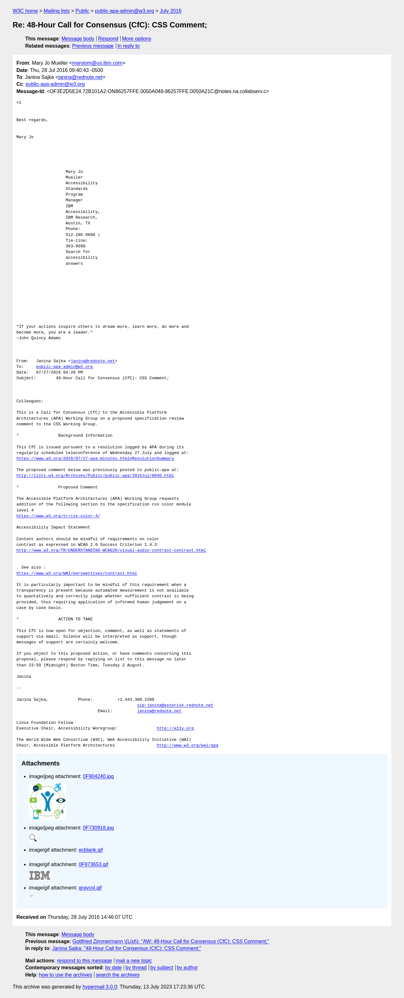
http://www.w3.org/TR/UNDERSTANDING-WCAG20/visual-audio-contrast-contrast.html (111, 550)
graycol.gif (90, 887)
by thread (136, 967)
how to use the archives (65, 974)
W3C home (25, 11)
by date (113, 967)
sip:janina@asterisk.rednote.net (175, 705)
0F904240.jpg (98, 776)
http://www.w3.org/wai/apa (187, 745)
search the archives (118, 974)
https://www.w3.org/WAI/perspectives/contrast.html (76, 573)
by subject (161, 967)
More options (137, 38)
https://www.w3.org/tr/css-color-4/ (58, 516)
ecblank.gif (91, 850)
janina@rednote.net (80, 77)
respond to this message (84, 960)
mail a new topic (134, 960)
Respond (108, 38)
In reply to (128, 46)
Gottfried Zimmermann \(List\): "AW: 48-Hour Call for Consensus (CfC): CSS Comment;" (170, 941)
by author (187, 967)
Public (82, 11)
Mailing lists (57, 11)
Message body (78, 38)
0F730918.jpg (98, 827)
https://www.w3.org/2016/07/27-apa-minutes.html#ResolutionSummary (95, 459)
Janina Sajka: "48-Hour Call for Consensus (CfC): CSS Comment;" (126, 948)
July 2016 (170, 11)
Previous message (93, 46)
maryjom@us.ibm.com (97, 63)
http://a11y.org (175, 728)
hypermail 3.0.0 (99, 986)
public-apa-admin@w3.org (124, 11)
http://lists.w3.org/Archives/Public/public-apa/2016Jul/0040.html (95, 476)
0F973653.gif (93, 864)
